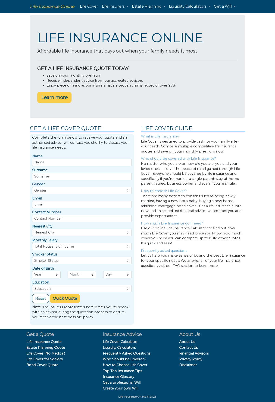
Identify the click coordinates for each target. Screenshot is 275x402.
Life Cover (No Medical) (45, 353)
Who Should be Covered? (124, 359)
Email (37, 198)
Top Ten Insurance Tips (122, 371)
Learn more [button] (54, 97)
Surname (40, 170)
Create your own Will (120, 388)
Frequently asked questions (164, 251)
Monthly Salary (44, 240)
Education (40, 282)
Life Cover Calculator (120, 342)
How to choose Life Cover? (164, 191)
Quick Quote (65, 298)
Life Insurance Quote (44, 342)
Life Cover (89, 6)
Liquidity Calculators (188, 6)
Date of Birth (43, 268)
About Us (187, 342)
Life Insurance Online (52, 6)
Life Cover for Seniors (44, 359)
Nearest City (42, 226)
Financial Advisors (194, 353)
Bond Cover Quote (42, 365)
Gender (38, 184)
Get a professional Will (122, 382)
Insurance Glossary (118, 377)
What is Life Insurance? (160, 136)
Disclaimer (188, 365)
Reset (40, 298)
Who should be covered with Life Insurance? (178, 158)
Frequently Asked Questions (126, 353)
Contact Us (188, 348)
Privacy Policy (190, 359)
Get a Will (223, 6)
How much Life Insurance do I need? (172, 223)
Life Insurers (113, 6)
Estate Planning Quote (45, 348)
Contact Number (46, 212)
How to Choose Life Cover (125, 365)
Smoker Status (44, 254)
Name (37, 156)
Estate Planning (147, 6)
